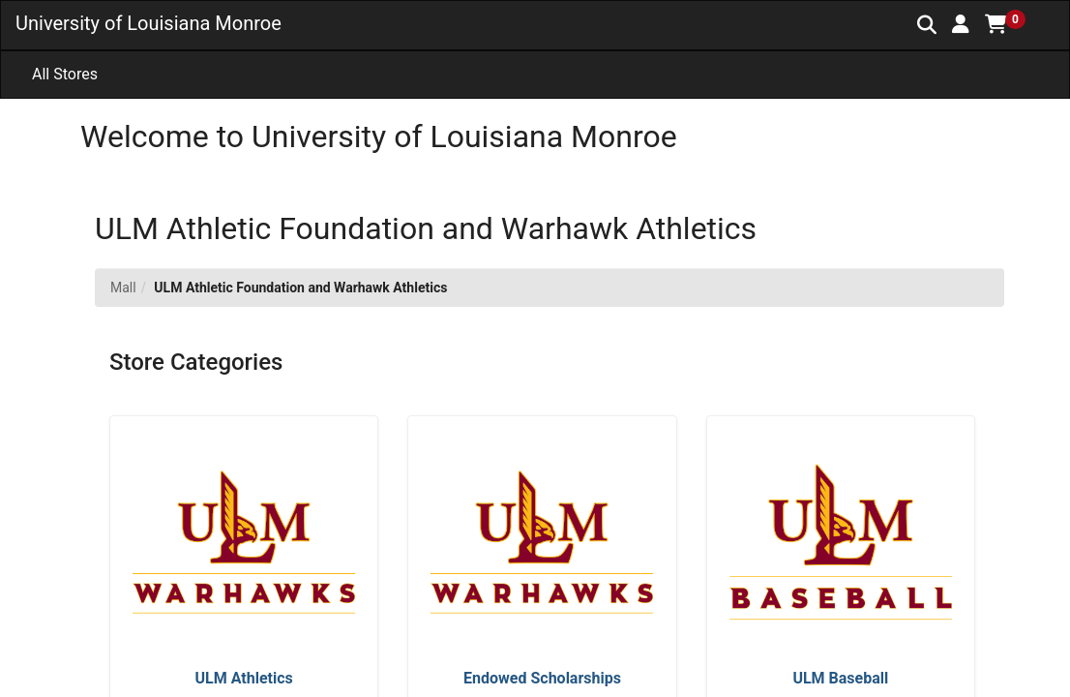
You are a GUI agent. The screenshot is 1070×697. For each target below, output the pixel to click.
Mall (123, 287)
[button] (960, 24)
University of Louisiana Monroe (148, 23)
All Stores (65, 74)
